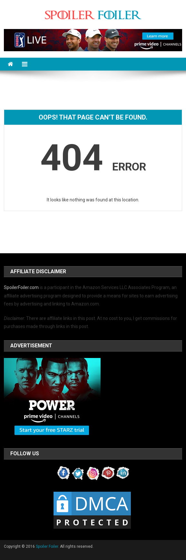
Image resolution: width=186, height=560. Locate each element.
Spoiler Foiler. (47, 546)
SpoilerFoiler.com (21, 287)
